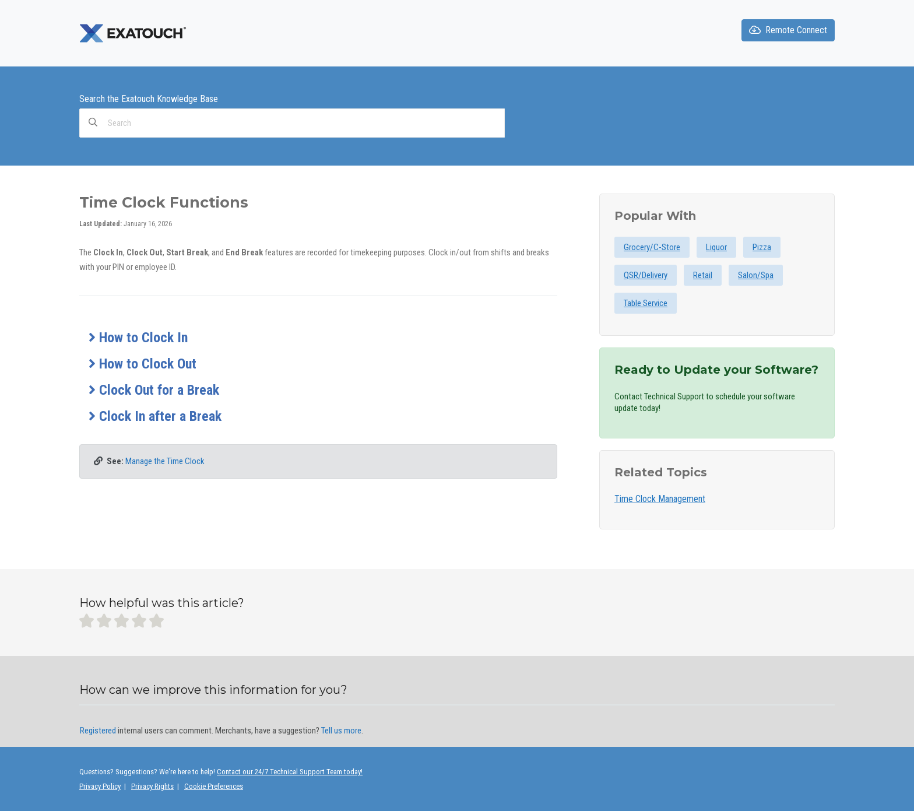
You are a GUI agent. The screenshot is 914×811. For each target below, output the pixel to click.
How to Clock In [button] (138, 337)
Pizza (762, 247)
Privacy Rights (152, 786)
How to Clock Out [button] (142, 364)
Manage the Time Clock (165, 461)
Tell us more (341, 730)
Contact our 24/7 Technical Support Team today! (290, 771)
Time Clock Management (659, 498)
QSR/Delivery (645, 275)
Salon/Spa (756, 275)
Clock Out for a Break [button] (154, 390)
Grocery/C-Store (652, 247)
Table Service (645, 303)
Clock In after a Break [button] (155, 416)
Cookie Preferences (213, 786)
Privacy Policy (100, 786)
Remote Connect (788, 30)
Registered (98, 730)
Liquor (716, 247)
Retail (702, 275)
